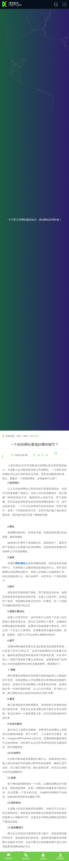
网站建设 (20, 563)
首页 (18, 436)
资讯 (25, 436)
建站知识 (34, 436)
